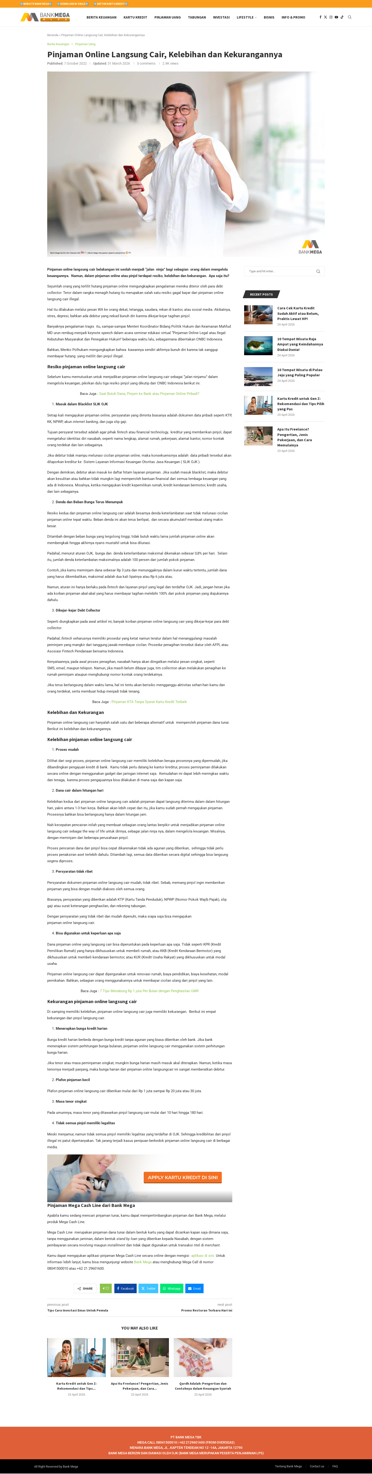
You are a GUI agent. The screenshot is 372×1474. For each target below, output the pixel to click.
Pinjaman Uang (167, 17)
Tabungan (197, 17)
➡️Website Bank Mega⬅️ (36, 3)
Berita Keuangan (101, 17)
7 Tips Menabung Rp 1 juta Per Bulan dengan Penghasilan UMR (149, 991)
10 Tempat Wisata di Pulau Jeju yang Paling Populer (299, 373)
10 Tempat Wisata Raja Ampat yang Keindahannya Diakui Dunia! (300, 344)
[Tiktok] (342, 17)
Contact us (317, 1467)
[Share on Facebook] (125, 1289)
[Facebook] (320, 17)
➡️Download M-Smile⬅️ (73, 3)
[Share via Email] (194, 1289)
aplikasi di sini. (203, 1256)
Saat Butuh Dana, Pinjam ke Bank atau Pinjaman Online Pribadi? (149, 394)
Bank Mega (142, 1262)
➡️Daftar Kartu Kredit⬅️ (110, 3)
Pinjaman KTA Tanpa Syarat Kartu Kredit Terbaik (149, 702)
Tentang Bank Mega (288, 1467)
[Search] (349, 17)
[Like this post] (107, 1289)
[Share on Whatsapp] (171, 1289)
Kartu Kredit (135, 17)
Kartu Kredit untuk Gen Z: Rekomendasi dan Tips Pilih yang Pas (301, 404)
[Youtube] (336, 17)
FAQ (335, 1467)
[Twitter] (325, 17)
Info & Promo (293, 17)
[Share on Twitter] (148, 1289)
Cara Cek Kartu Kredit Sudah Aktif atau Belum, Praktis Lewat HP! (298, 313)
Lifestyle (245, 17)
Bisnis (269, 17)
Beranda (52, 35)
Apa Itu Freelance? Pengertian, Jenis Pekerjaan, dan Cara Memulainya (294, 437)
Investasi (221, 17)
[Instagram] (331, 17)
